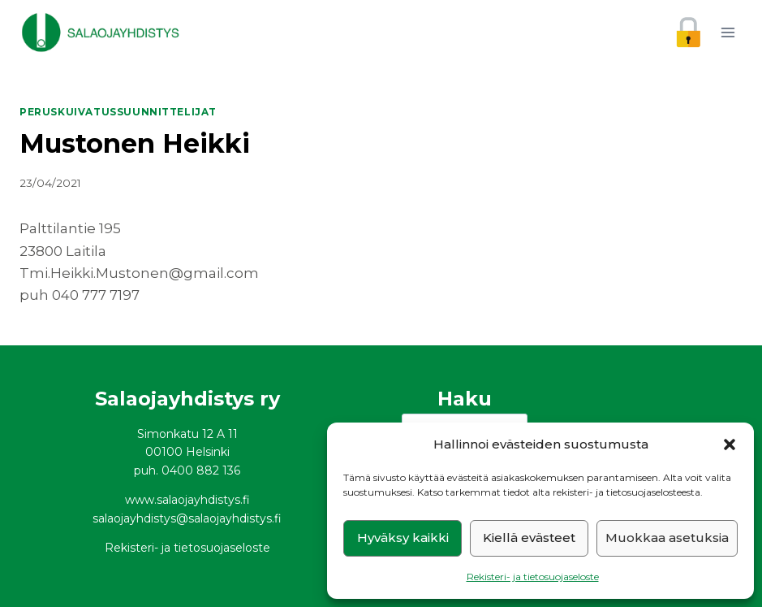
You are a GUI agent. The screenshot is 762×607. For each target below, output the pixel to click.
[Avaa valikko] (727, 32)
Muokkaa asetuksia (667, 537)
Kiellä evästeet (529, 537)
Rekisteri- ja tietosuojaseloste (533, 576)
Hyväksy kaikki (403, 537)
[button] (729, 444)
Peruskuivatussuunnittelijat (118, 112)
